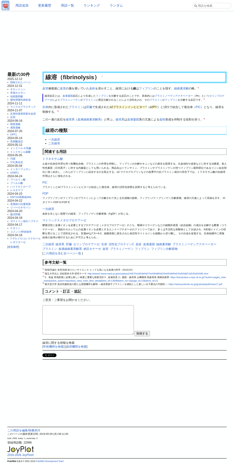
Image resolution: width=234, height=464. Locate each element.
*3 (58, 111)
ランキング (92, 5)
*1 (198, 88)
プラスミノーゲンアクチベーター (174, 95)
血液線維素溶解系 (89, 119)
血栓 (92, 88)
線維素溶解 (181, 88)
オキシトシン (18, 89)
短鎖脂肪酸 (16, 96)
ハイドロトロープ (20, 186)
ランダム (116, 5)
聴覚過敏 (15, 124)
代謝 (12, 158)
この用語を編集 (17, 430)
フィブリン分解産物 (164, 248)
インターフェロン (20, 169)
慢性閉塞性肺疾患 (20, 99)
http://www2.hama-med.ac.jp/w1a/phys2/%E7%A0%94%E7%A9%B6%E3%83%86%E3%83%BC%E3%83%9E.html (148, 273)
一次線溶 (54, 139)
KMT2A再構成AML (21, 197)
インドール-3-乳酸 (20, 148)
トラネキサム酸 (52, 158)
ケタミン (15, 228)
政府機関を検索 (76, 346)
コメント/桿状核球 (20, 231)
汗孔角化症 (16, 162)
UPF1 (13, 134)
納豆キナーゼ (92, 248)
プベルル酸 (16, 183)
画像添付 (34, 430)
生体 (45, 107)
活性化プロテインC (121, 244)
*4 (204, 119)
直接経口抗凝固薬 (20, 204)
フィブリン (146, 88)
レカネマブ (16, 190)
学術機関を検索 (53, 346)
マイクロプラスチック (23, 106)
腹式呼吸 (15, 214)
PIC (198, 107)
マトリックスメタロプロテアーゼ (64, 220)
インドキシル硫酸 (20, 151)
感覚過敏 (15, 127)
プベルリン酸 (18, 179)
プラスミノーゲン (70, 99)
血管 (45, 88)
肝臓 (89, 107)
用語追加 (22, 5)
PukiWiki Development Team (50, 461)
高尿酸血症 (16, 141)
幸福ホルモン (18, 92)
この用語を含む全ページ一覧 (62, 253)
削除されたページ (20, 82)
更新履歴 (44, 5)
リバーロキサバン (20, 207)
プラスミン (89, 99)
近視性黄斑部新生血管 (23, 113)
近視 (12, 117)
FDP (45, 193)
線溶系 (70, 119)
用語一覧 (67, 5)
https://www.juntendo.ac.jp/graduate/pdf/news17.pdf (195, 284)
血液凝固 (68, 95)
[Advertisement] (117, 40)
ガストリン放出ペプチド (24, 221)
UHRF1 (14, 172)
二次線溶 (54, 143)
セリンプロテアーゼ (86, 244)
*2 (204, 99)
